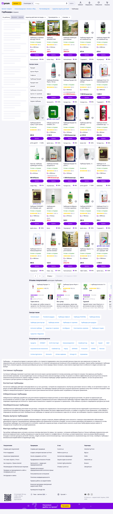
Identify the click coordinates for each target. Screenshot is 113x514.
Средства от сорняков (52, 333)
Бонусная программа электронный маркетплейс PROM (40, 490)
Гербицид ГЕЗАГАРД (80, 322)
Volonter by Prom (89, 454)
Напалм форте (35, 322)
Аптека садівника (61, 359)
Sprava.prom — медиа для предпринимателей (38, 469)
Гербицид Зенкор (95, 322)
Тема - (37, 499)
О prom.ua (60, 454)
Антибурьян (66, 333)
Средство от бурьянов (37, 339)
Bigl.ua (86, 457)
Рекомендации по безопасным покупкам (16, 471)
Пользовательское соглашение (39, 478)
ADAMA (93, 353)
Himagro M (73, 359)
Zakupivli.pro (88, 471)
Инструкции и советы (10, 480)
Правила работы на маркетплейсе (40, 486)
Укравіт (100, 348)
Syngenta (33, 348)
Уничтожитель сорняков (81, 333)
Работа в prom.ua (62, 457)
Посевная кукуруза (48, 322)
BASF (107, 348)
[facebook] (88, 499)
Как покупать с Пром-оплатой (12, 468)
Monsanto (49, 359)
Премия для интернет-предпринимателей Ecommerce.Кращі (41, 474)
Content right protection (64, 468)
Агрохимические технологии (39, 353)
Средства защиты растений (60, 9)
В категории (28, 3)
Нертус (66, 353)
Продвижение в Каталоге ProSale (40, 464)
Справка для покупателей (11, 454)
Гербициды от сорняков (70, 327)
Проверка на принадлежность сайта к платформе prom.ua (15, 476)
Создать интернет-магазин (38, 457)
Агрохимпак (83, 359)
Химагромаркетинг (68, 348)
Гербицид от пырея (98, 333)
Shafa (86, 461)
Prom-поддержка (9, 457)
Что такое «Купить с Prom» (11, 464)
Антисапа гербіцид (36, 333)
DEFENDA (74, 353)
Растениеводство (44, 9)
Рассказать (65, 511)
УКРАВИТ (42, 348)
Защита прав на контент (64, 464)
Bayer (92, 348)
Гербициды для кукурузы (88, 327)
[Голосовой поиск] (66, 3)
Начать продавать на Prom (38, 461)
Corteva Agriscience (36, 359)
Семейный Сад (82, 348)
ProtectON (84, 353)
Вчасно (86, 468)
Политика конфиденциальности (40, 482)
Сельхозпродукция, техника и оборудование (25, 9)
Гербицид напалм (53, 327)
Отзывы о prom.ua (62, 471)
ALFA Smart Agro (54, 348)
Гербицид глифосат (64, 322)
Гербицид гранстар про (38, 327)
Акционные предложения (11, 461)
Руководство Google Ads (37, 494)
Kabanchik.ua (88, 464)
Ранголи (101, 353)
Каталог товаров (7, 9)
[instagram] (92, 499)
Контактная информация (64, 461)
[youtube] (85, 499)
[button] (37, 54)
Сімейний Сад (56, 353)
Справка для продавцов (37, 454)
